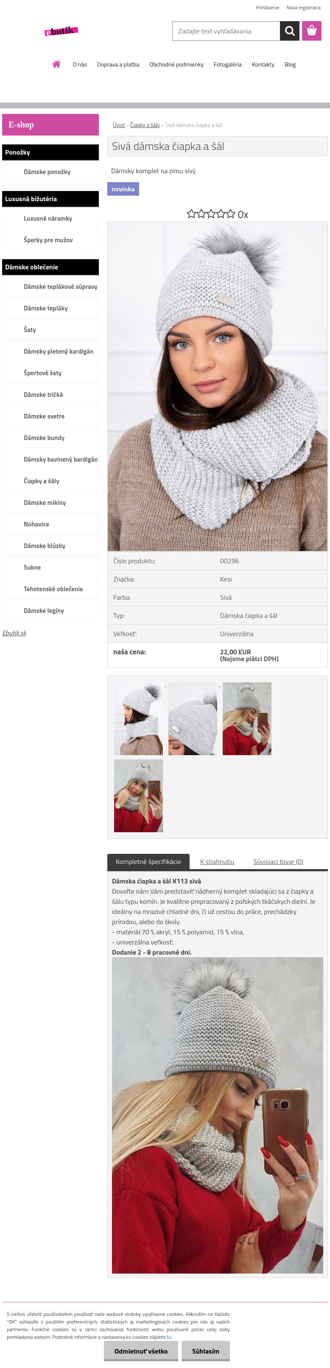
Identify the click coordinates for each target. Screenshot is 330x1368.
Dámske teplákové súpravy (61, 286)
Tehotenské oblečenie (53, 589)
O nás (80, 64)
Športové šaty (43, 373)
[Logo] (60, 31)
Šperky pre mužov (48, 240)
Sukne (32, 567)
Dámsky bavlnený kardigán (61, 459)
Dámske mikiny (45, 502)
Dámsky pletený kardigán (58, 351)
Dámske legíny (44, 610)
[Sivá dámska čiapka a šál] (217, 225)
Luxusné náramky (48, 218)
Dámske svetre (44, 416)
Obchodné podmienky (176, 64)
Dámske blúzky (44, 546)
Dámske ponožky (47, 172)
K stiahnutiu (217, 861)
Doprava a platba (118, 64)
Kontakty (263, 64)
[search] (289, 31)
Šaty (30, 330)
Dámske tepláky (46, 308)
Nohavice (36, 524)
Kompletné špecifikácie (148, 861)
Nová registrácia (303, 7)
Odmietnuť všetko (141, 1351)
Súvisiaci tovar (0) (278, 861)
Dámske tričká (43, 394)
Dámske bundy (44, 438)
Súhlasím (205, 1351)
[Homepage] (56, 64)
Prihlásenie (267, 7)
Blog (290, 64)
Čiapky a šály (41, 481)
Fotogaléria (228, 64)
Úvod (119, 125)
